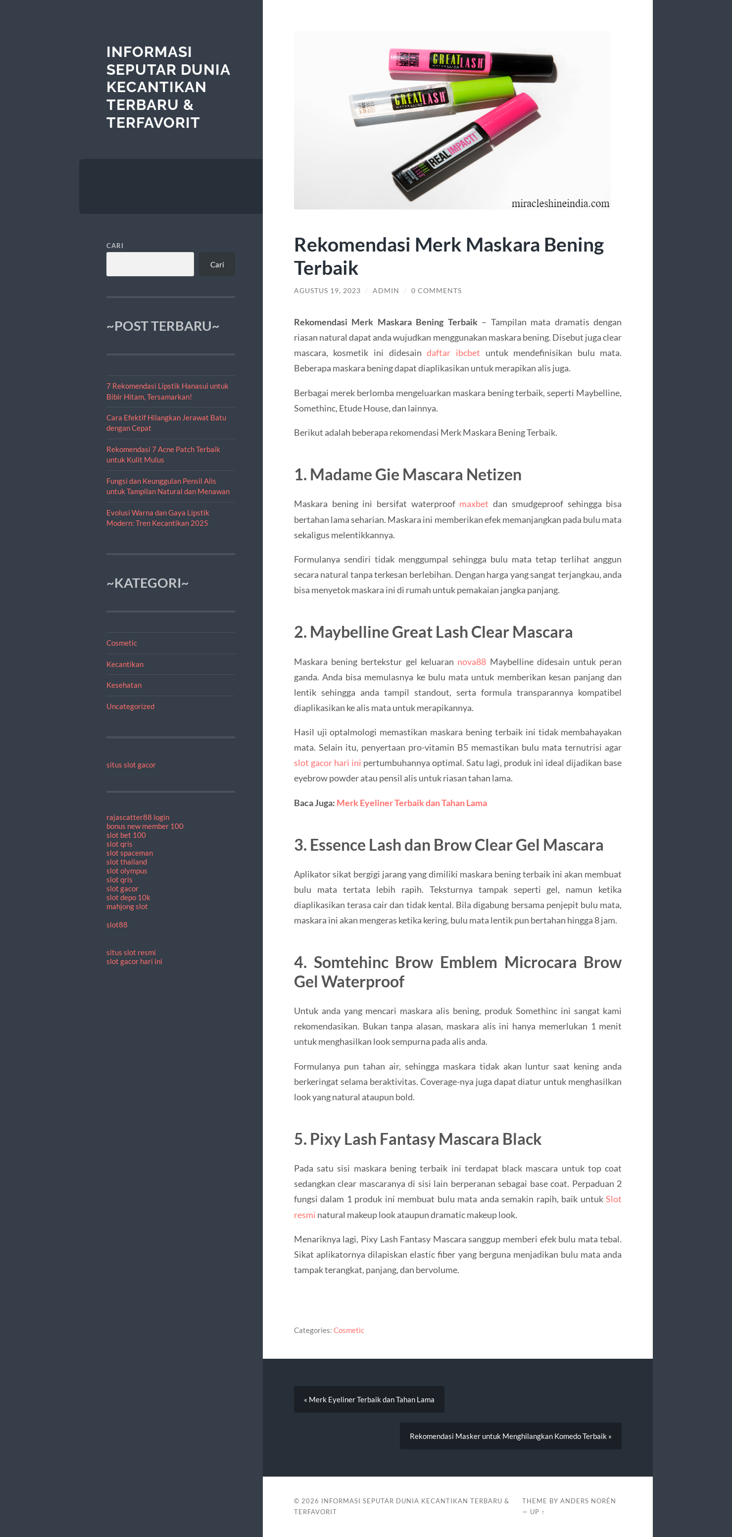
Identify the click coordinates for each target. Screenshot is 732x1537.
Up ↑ (537, 1512)
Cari (115, 246)
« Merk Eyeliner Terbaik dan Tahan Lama (369, 1399)
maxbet (473, 503)
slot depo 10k (128, 897)
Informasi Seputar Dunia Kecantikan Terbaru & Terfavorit (168, 87)
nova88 (471, 661)
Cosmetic (121, 642)
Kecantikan (125, 664)
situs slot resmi (131, 952)
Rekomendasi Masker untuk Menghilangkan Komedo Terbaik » (511, 1436)
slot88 (117, 924)
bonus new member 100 (145, 825)
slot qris (119, 843)
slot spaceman (129, 852)
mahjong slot (127, 906)
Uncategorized (130, 706)
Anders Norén (588, 1501)
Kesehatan (124, 684)
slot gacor (122, 888)
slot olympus (126, 870)
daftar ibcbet (453, 352)
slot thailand (126, 861)
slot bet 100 (126, 834)
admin (386, 291)
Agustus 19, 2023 (327, 291)
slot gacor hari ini (134, 961)
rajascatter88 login (137, 817)
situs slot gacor (131, 764)
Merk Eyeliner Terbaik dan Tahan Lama (412, 802)
